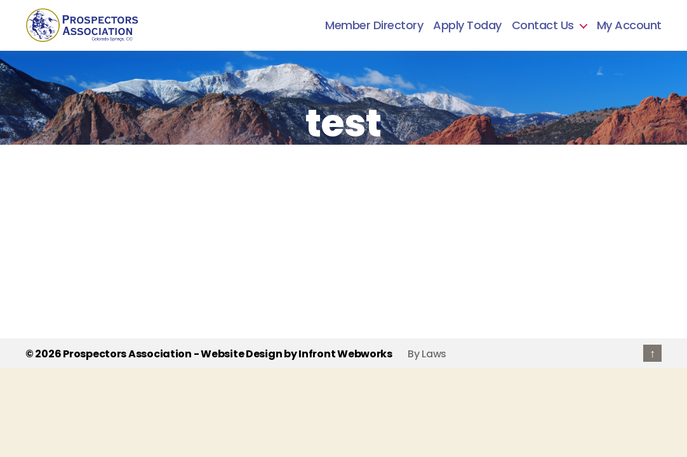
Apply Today (467, 25)
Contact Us (543, 25)
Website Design (241, 354)
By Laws (427, 354)
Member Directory (374, 25)
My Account (629, 25)
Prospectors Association (127, 354)
